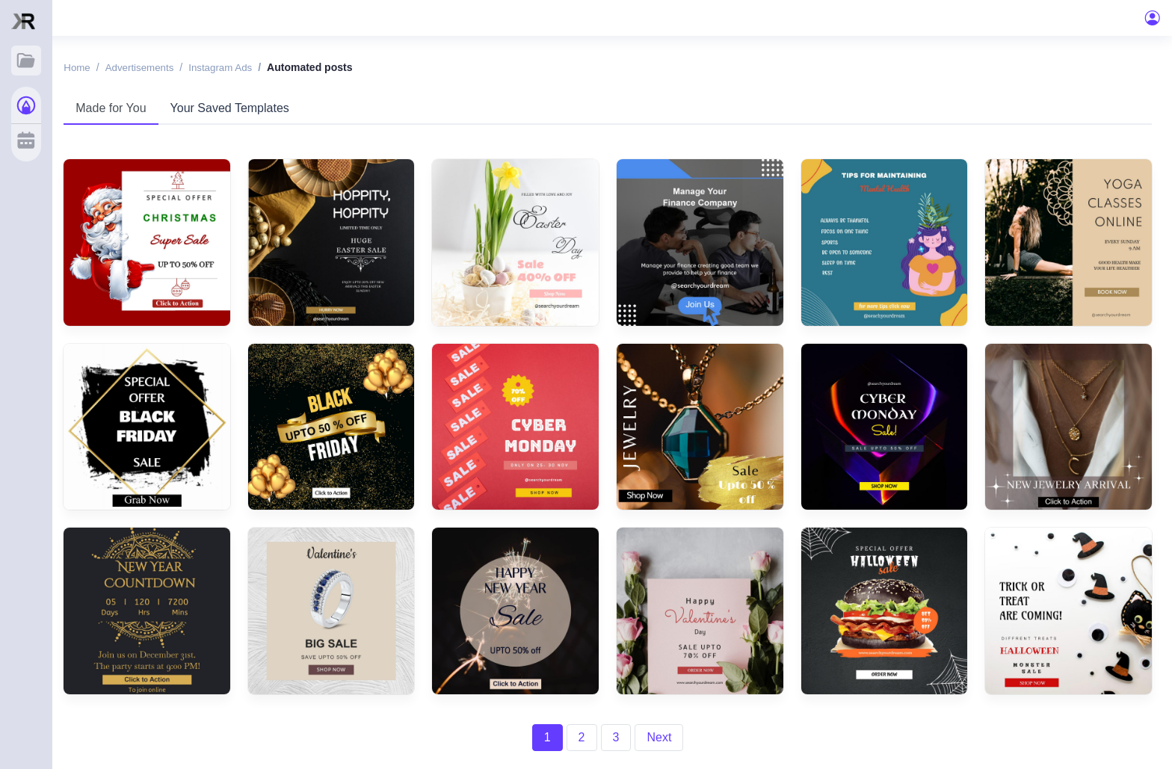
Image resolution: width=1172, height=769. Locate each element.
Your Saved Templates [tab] (247, 109)
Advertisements (161, 69)
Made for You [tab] (129, 109)
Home (96, 69)
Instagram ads (246, 69)
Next (667, 728)
